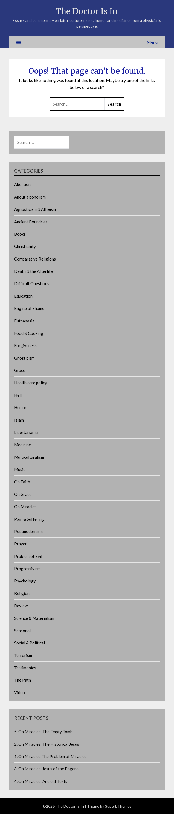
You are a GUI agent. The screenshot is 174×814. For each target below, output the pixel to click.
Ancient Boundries (31, 221)
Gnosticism (24, 358)
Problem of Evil (28, 556)
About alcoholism (30, 196)
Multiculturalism (29, 457)
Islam (19, 420)
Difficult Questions (31, 283)
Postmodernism (28, 531)
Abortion (22, 184)
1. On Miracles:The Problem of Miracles (50, 756)
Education (23, 296)
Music (19, 469)
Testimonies (25, 667)
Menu (152, 42)
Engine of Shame (29, 308)
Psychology (25, 580)
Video (19, 692)
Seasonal (22, 630)
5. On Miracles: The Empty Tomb (43, 731)
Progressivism (27, 568)
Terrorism (23, 655)
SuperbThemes (118, 806)
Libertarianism (27, 432)
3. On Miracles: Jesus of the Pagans (46, 768)
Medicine (22, 444)
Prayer (20, 543)
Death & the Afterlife (33, 271)
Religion (22, 593)
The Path (22, 679)
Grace (19, 370)
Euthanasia (24, 320)
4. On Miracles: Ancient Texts (40, 781)
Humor (20, 407)
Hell (18, 395)
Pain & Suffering (29, 519)
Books (20, 234)
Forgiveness (25, 345)
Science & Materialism (34, 618)
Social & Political (29, 642)
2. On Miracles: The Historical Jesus (46, 744)
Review (21, 605)
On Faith (22, 481)
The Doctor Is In (87, 11)
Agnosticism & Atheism (35, 209)
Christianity (25, 246)
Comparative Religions (35, 258)
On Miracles (25, 506)
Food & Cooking (28, 333)
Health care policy (30, 382)
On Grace (22, 494)
